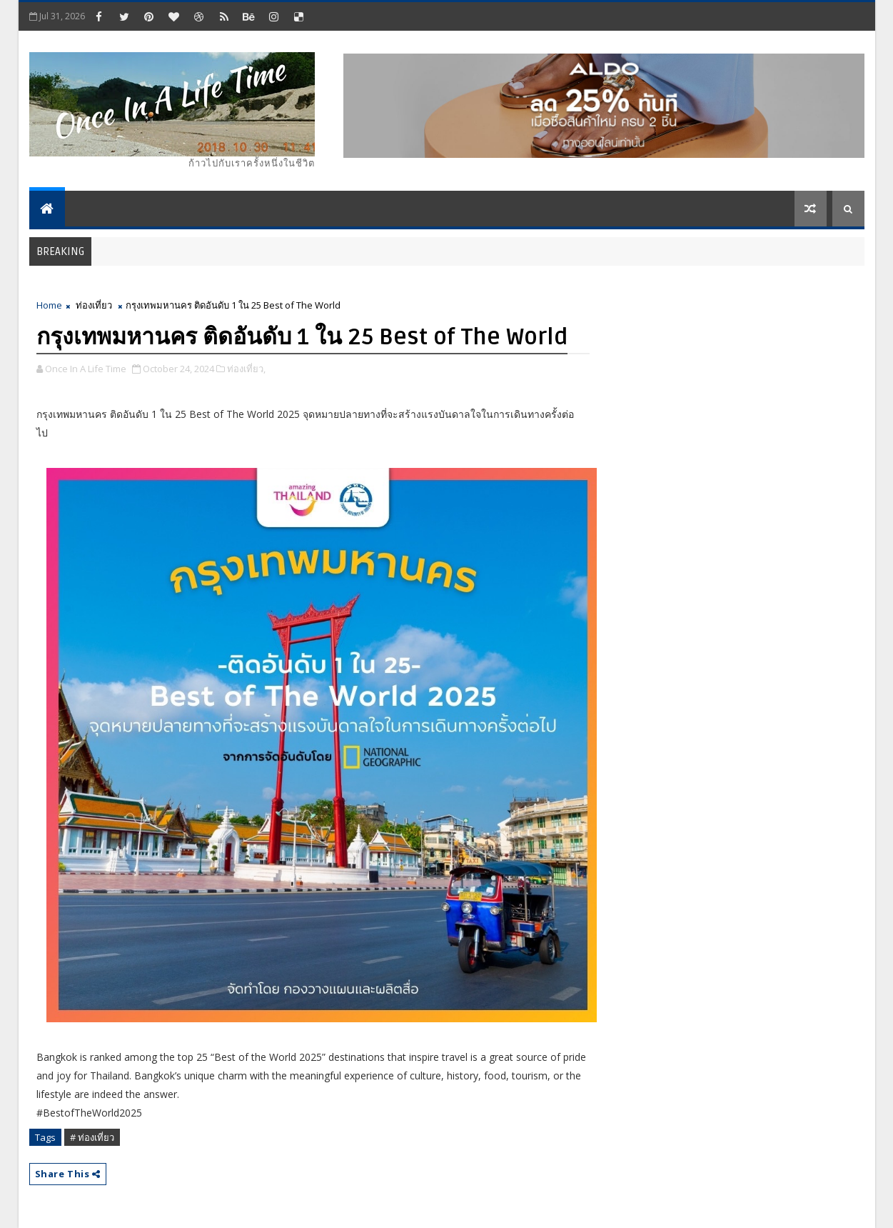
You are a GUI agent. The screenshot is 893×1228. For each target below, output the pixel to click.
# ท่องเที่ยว (92, 1137)
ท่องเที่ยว (94, 305)
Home (49, 305)
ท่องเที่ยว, (246, 368)
